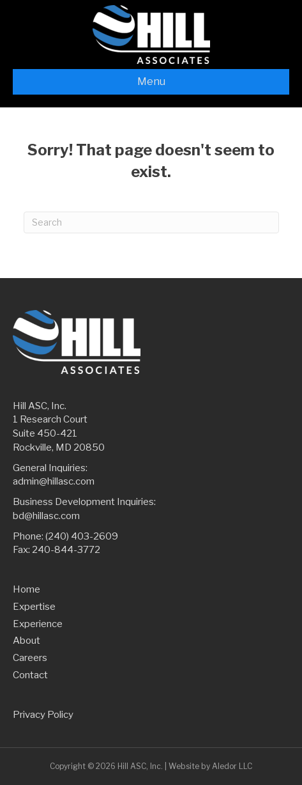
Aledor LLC (232, 766)
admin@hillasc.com (53, 481)
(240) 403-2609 (81, 536)
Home (26, 589)
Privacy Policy (43, 714)
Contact (30, 675)
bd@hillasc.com (46, 516)
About (26, 640)
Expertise (34, 606)
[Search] (151, 222)
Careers (30, 658)
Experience (38, 624)
